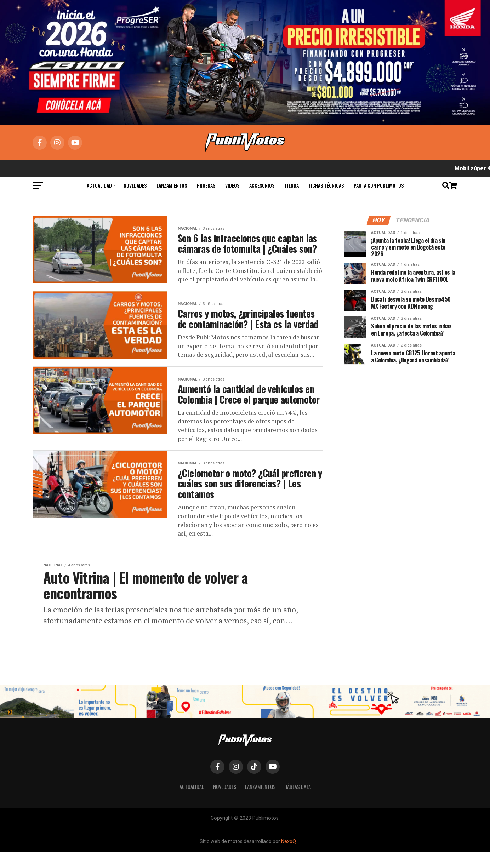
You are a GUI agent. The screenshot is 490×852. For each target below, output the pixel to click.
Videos (232, 185)
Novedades (135, 185)
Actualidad (99, 185)
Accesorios (261, 185)
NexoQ (288, 841)
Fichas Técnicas (326, 185)
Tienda (291, 185)
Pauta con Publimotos (379, 185)
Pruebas (206, 185)
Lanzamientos (171, 185)
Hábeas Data (297, 786)
